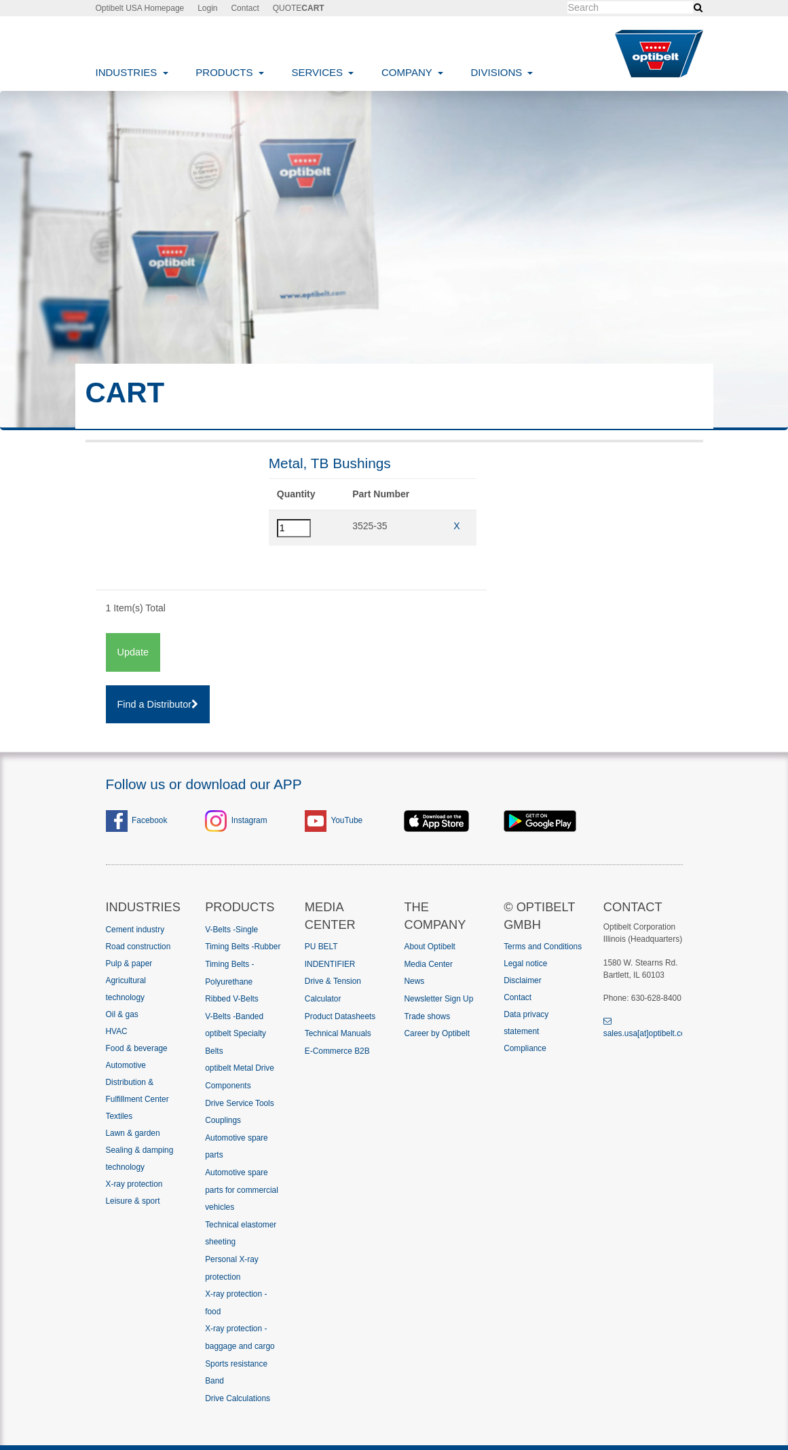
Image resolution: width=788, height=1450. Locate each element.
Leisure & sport (133, 1201)
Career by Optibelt (437, 1033)
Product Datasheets (340, 1016)
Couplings (223, 1120)
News (414, 981)
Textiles (119, 1116)
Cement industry (135, 929)
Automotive (126, 1065)
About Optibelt (429, 946)
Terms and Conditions (543, 946)
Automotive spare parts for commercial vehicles (241, 1190)
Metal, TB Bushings (330, 463)
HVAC (117, 1031)
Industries (128, 72)
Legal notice (525, 963)
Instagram (249, 820)
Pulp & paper (129, 963)
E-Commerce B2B (337, 1051)
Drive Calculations (237, 1398)
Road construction (138, 946)
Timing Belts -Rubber (242, 946)
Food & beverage (137, 1048)
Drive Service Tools (239, 1103)
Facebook (137, 820)
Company (408, 72)
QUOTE (298, 8)
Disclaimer (523, 980)
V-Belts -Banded (234, 1016)
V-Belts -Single (231, 929)
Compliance (525, 1048)
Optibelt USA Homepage (140, 8)
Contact (245, 8)
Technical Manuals (338, 1033)
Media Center (428, 964)
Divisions (497, 72)
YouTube (346, 820)
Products (225, 72)
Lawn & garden (133, 1133)
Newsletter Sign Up (438, 999)
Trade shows (427, 1016)
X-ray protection (134, 1184)
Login (207, 8)
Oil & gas (122, 1014)
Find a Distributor (158, 704)
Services (318, 72)
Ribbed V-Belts (232, 999)
